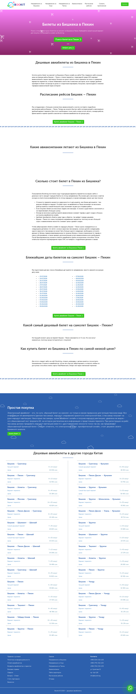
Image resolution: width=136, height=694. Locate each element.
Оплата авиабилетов (14, 663)
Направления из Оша (50, 5)
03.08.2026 (43, 300)
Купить (124, 4)
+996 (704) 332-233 (97, 666)
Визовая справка (13, 669)
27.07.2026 (43, 285)
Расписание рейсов (89, 5)
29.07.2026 (43, 289)
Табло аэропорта (55, 672)
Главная (51, 656)
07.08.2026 (79, 276)
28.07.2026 (43, 287)
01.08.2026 (43, 295)
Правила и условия (14, 656)
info (95, 676)
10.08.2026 (79, 283)
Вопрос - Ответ (13, 676)
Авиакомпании (77, 3)
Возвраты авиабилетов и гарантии (19, 666)
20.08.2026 (80, 304)
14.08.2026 (79, 291)
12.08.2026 (79, 287)
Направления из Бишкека (36, 5)
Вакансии (10, 682)
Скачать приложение (101, 5)
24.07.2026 (43, 278)
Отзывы (51, 679)
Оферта (10, 672)
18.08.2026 (79, 300)
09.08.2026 (80, 280)
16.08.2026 (79, 295)
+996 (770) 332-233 (97, 663)
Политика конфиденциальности (18, 660)
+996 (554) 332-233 (97, 660)
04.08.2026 (43, 302)
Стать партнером (13, 679)
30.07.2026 (43, 291)
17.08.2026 (79, 298)
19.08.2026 (79, 302)
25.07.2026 (43, 280)
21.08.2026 (79, 306)
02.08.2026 (43, 298)
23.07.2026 (43, 276)
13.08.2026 (79, 289)
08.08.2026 (80, 278)
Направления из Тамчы (64, 5)
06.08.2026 (43, 306)
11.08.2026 (79, 285)
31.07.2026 (43, 293)
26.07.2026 (43, 283)
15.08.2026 (79, 293)
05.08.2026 (43, 304)
